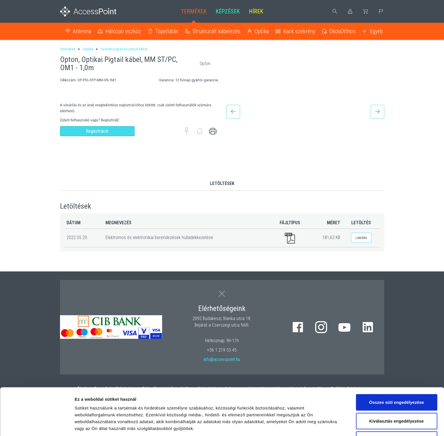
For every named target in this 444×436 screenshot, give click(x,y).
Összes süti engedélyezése (396, 358)
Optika (262, 31)
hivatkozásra (174, 397)
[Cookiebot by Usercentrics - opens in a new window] (37, 425)
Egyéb (376, 31)
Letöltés (361, 238)
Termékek (193, 11)
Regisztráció (97, 131)
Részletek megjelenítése (99, 424)
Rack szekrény (299, 31)
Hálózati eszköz (123, 31)
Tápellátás (166, 31)
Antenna (82, 31)
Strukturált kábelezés (216, 31)
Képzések (228, 11)
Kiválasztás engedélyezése (396, 376)
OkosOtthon (342, 31)
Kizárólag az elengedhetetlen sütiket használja (396, 398)
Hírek (256, 11)
